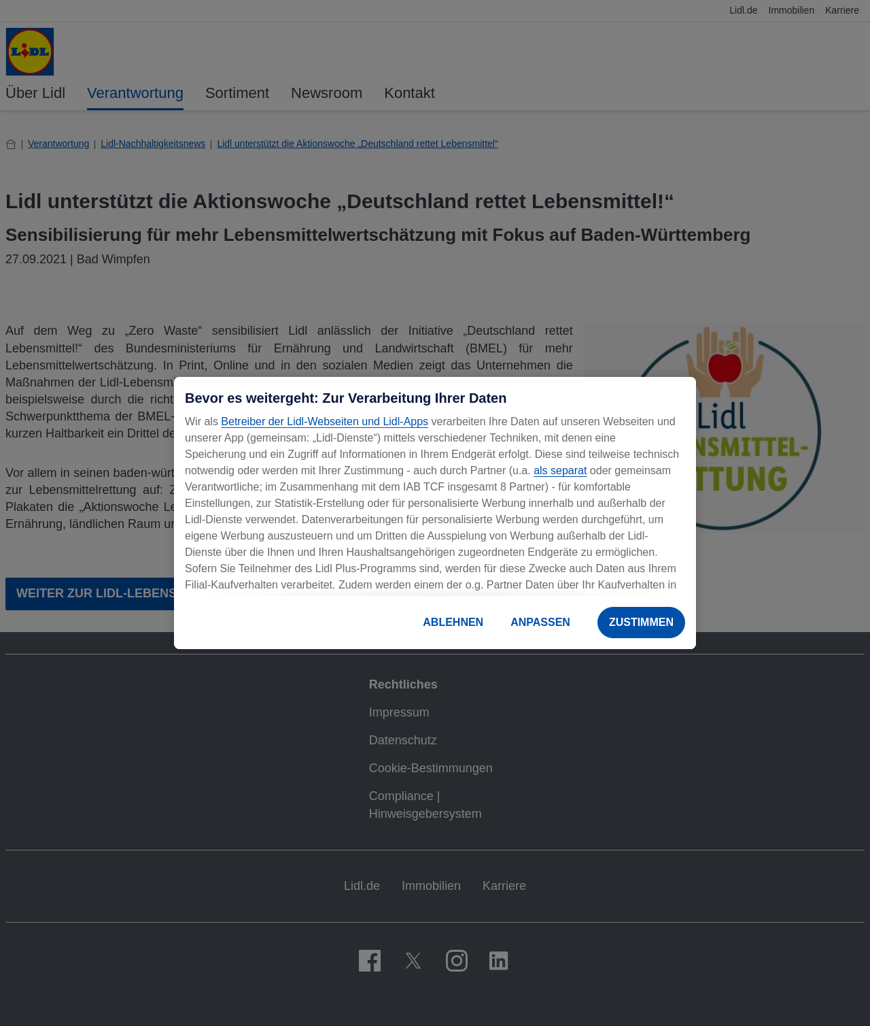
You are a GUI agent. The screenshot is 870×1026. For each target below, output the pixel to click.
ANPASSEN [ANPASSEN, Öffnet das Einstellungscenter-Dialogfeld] (540, 622)
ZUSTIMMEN (641, 622)
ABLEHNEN (453, 622)
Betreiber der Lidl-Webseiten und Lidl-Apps (324, 421)
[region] (435, 513)
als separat (560, 470)
